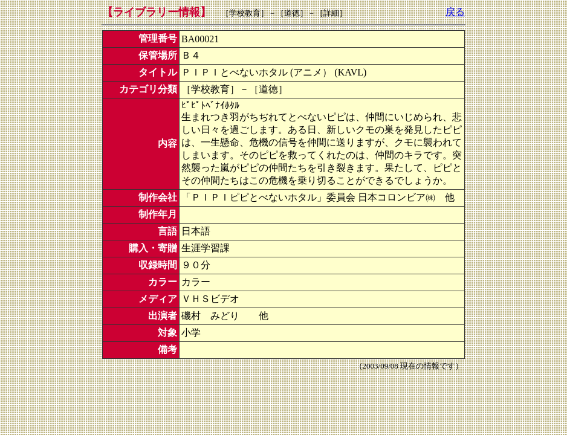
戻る (455, 12)
